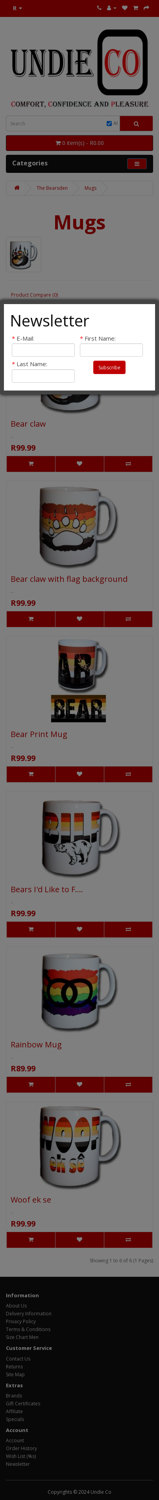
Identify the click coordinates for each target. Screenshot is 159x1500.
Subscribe (109, 367)
